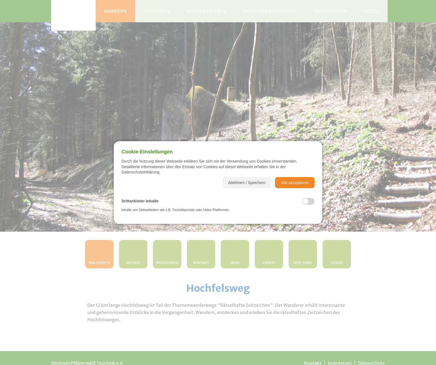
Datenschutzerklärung (140, 172)
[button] (246, 182)
